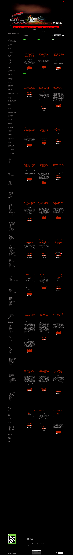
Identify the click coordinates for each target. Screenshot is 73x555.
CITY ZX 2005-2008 (12, 221)
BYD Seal (9, 418)
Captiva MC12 (11, 192)
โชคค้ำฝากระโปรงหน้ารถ (12, 92)
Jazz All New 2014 (11, 231)
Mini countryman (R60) (12, 292)
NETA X (9, 415)
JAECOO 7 (9, 437)
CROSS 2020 (11, 366)
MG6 (10, 327)
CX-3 (10, 274)
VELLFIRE (10, 397)
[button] (59, 27)
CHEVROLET (10, 184)
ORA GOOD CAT (11, 430)
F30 (9, 172)
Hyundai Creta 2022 (12, 237)
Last (45, 440)
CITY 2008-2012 (11, 224)
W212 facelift (11, 176)
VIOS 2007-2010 (11, 391)
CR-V (10, 211)
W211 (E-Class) (11, 175)
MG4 (10, 325)
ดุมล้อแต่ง (9, 48)
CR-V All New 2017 (12, 213)
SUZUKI (9, 346)
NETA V (9, 414)
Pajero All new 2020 (12, 266)
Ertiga (10, 348)
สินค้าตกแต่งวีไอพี (30, 538)
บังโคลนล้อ (9, 105)
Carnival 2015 (10, 321)
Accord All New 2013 (12, 202)
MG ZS (10, 330)
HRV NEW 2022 (11, 206)
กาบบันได (9, 56)
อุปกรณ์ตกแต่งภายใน (11, 152)
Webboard (41, 27)
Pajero (10, 264)
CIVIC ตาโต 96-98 (12, 214)
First (43, 440)
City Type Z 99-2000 (12, 222)
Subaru (9, 407)
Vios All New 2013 (12, 392)
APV (10, 347)
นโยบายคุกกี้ (16, 553)
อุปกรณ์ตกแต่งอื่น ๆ (11, 153)
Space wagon (11, 267)
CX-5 (10, 275)
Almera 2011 (11, 297)
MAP (51, 27)
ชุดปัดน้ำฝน (10, 90)
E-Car (10, 260)
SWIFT (10, 352)
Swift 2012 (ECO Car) (12, 353)
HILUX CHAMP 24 (12, 395)
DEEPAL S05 (10, 434)
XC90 (10, 181)
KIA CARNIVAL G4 (11, 322)
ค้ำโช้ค (9, 67)
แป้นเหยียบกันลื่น (10, 127)
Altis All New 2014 (12, 359)
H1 (9, 235)
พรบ (8, 122)
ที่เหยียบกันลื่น (10, 96)
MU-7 (10, 338)
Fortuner (10, 377)
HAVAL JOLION (11, 429)
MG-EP (10, 332)
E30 (9, 162)
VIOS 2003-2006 (11, 390)
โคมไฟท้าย (9, 82)
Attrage (10, 259)
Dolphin (9, 419)
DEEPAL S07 (10, 433)
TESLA (9, 410)
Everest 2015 (11, 247)
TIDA (10, 303)
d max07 (10, 340)
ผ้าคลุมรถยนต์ (10, 120)
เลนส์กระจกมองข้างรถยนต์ (12, 139)
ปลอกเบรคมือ (10, 123)
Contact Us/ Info (31, 27)
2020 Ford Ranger (11, 256)
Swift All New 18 (11, 354)
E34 (9, 171)
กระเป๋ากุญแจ (10, 62)
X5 (9, 170)
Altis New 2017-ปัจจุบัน (12, 358)
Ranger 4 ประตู (11, 253)
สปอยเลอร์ (9, 131)
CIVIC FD (10, 210)
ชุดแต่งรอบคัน (10, 89)
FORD (9, 241)
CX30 (10, 278)
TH (64, 1)
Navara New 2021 (11, 312)
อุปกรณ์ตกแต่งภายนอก (11, 150)
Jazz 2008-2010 (11, 229)
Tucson (10, 240)
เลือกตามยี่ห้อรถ (10, 146)
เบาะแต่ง (9, 104)
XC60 (10, 182)
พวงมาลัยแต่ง (10, 109)
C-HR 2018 (10, 373)
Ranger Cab (10, 254)
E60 (9, 163)
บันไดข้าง (9, 107)
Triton (10, 268)
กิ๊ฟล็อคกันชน (10, 49)
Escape (10, 245)
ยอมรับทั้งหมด (60, 552)
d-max (10, 339)
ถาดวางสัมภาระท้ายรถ (11, 101)
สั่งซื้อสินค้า (29, 68)
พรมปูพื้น (9, 108)
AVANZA (10, 363)
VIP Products (10, 45)
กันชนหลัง (9, 59)
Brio (9, 208)
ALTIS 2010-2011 (11, 361)
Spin (9, 195)
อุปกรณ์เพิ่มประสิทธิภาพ (11, 149)
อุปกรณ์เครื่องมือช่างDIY (11, 40)
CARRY (10, 350)
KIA (8, 318)
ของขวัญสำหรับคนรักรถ (11, 64)
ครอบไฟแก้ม (10, 77)
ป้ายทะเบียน (10, 124)
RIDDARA (9, 438)
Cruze (10, 190)
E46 (9, 164)
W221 (10, 174)
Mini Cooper (10, 289)
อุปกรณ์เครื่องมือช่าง (11, 44)
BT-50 (10, 287)
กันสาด (9, 51)
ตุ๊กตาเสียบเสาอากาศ (11, 138)
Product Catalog (19, 27)
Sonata (10, 239)
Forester (10, 408)
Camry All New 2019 (12, 372)
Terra (10, 316)
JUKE (10, 299)
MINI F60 (10, 294)
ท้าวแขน (9, 97)
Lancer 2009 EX (11, 261)
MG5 (10, 326)
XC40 (10, 183)
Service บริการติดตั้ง (11, 145)
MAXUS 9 (10, 328)
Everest (10, 246)
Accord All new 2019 (12, 203)
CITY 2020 (10, 225)
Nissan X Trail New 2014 (12, 301)
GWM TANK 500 (11, 427)
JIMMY (9, 441)
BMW (9, 158)
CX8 (9, 277)
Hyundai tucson (11, 238)
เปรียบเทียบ (30, 69)
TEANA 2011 (11, 314)
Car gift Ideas (47, 27)
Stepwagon (10, 204)
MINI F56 (10, 293)
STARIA (10, 236)
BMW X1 (10, 159)
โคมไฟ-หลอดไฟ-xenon (11, 70)
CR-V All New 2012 (12, 212)
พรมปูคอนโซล (10, 116)
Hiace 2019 (10, 376)
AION (9, 423)
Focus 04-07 (11, 250)
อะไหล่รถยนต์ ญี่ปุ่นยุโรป (12, 41)
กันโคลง (9, 63)
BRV (10, 207)
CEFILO (10, 304)
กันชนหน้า (9, 60)
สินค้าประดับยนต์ (30, 539)
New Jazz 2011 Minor (12, 230)
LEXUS (10, 400)
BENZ (9, 173)
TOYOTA (9, 357)
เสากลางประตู (10, 134)
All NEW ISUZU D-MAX (13, 341)
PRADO (10, 382)
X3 (9, 160)
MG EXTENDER (11, 331)
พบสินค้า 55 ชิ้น (25, 35)
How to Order (26, 27)
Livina (10, 300)
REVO (10, 398)
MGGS (10, 329)
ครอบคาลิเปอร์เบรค (11, 85)
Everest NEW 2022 (12, 248)
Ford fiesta (10, 249)
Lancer (10, 262)
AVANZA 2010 (11, 362)
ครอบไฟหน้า (10, 75)
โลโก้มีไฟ (9, 142)
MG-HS (10, 333)
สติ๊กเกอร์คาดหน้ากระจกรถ (12, 137)
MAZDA (9, 273)
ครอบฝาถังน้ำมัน (10, 79)
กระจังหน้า (9, 55)
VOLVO (9, 180)
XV (9, 409)
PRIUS (10, 384)
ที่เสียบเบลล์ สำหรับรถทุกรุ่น (12, 100)
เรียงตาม (52, 35)
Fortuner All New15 (12, 379)
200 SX (10, 317)
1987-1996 (10, 290)
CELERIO (10, 349)
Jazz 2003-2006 (11, 228)
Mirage (10, 263)
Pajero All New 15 (11, 265)
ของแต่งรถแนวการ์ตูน (11, 34)
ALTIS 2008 (11, 360)
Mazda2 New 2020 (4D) (12, 281)
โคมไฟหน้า (9, 81)
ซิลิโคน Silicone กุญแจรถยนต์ (12, 94)
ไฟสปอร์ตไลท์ (10, 130)
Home (15, 27)
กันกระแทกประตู (10, 52)
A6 (9, 157)
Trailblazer (10, 196)
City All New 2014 (11, 223)
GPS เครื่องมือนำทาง (11, 47)
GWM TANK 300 (11, 426)
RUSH (10, 399)
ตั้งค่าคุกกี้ (55, 552)
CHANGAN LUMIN (11, 431)
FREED (10, 226)
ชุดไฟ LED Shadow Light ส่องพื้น (13, 93)
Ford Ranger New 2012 (12, 255)
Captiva (10, 191)
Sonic (10, 194)
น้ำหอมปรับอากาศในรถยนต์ (12, 112)
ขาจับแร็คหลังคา (10, 66)
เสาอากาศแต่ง (10, 135)
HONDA (9, 197)
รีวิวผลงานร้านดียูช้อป (30, 540)
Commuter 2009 (11, 374)
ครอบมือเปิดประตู (10, 78)
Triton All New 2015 (12, 269)
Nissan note (10, 302)
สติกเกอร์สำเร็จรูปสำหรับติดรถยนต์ (13, 33)
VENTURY (10, 396)
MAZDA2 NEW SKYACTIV (13, 280)
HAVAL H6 (10, 428)
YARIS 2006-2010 (11, 401)
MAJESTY (10, 381)
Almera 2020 (11, 298)
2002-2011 (10, 291)
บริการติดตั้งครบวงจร (30, 542)
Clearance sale (56, 27)
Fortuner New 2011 (12, 378)
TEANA (10, 313)
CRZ (9, 220)
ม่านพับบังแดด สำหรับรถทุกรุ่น (12, 111)
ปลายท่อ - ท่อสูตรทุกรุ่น (11, 126)
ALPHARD (10, 364)
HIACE (10, 383)
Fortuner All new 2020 (12, 380)
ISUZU (9, 336)
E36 (9, 161)
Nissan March (11, 305)
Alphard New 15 (11, 365)
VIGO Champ (11, 394)
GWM (9, 425)
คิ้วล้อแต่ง (9, 71)
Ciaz (9, 351)
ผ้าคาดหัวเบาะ (10, 119)
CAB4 (10, 337)
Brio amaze (10, 209)
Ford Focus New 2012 (12, 252)
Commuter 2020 (11, 375)
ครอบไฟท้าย (10, 74)
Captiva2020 (11, 193)
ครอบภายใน (10, 86)
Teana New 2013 (11, 315)
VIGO (10, 393)
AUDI (9, 154)
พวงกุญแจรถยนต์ (10, 115)
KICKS (10, 306)
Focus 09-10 (11, 251)
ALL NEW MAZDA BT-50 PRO (14, 288)
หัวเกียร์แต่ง (9, 141)
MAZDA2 (10, 279)
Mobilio (10, 227)
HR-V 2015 (10, 205)
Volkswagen (9, 422)
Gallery (37, 27)
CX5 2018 (10, 276)
